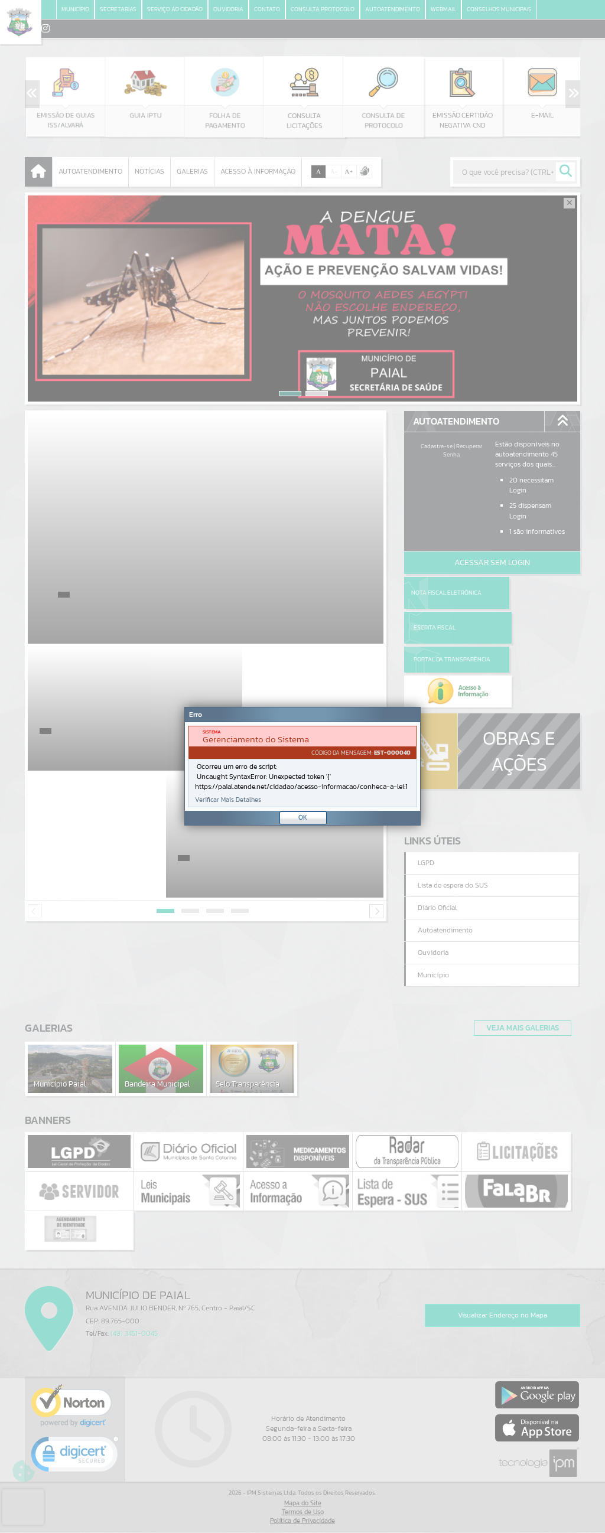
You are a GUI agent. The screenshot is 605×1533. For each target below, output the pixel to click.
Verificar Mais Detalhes (228, 799)
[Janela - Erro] (302, 766)
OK (302, 817)
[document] (302, 766)
